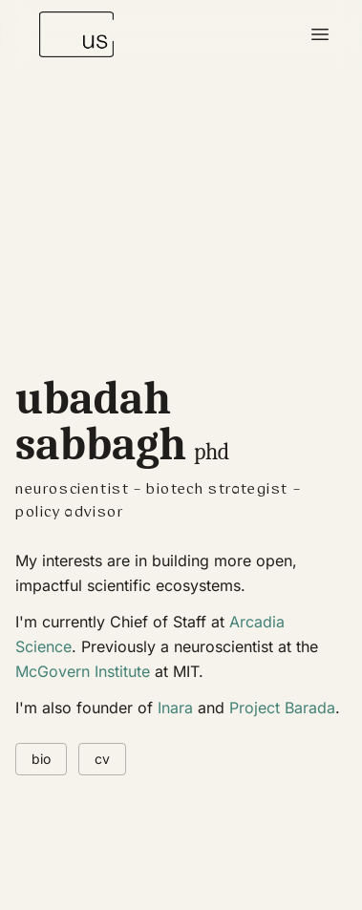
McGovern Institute (82, 671)
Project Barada (282, 707)
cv (102, 759)
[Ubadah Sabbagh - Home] (76, 34)
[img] (181, 309)
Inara (175, 707)
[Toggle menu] (320, 34)
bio (41, 759)
